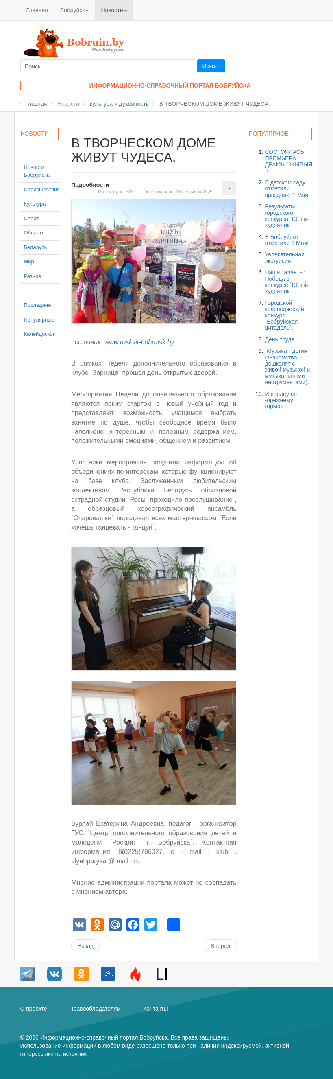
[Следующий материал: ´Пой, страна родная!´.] (220, 945)
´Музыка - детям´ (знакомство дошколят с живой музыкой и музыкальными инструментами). (287, 366)
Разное (32, 276)
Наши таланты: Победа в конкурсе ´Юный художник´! (286, 281)
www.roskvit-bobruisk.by (139, 342)
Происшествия (42, 189)
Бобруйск (74, 10)
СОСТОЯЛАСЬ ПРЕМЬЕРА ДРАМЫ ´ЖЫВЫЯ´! (288, 161)
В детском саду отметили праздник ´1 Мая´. (288, 188)
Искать (211, 66)
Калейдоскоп (40, 334)
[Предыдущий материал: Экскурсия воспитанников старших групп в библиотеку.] (85, 945)
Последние (37, 305)
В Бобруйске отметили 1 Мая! (287, 240)
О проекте (33, 1008)
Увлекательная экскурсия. (284, 257)
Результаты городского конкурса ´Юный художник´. (286, 215)
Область (34, 233)
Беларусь (35, 247)
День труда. (280, 339)
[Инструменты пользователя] (229, 188)
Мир (29, 261)
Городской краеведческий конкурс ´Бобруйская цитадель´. (284, 315)
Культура (35, 204)
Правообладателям (95, 1008)
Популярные (39, 320)
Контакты (155, 1008)
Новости (114, 10)
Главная (37, 10)
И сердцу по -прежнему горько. (281, 400)
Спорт (31, 218)
